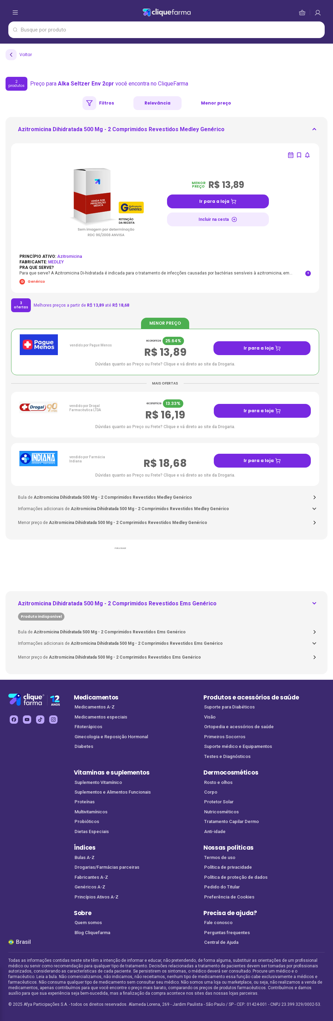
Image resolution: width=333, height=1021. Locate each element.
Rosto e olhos (218, 782)
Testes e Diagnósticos (227, 756)
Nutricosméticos (221, 811)
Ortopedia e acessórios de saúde (239, 726)
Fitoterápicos (88, 726)
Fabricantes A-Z (91, 877)
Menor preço (216, 103)
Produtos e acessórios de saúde (251, 697)
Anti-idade (215, 831)
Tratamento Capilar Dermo (231, 821)
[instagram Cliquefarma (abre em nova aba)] (53, 719)
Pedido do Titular (222, 886)
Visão (210, 717)
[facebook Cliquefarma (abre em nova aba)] (13, 719)
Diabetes (84, 746)
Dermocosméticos (230, 772)
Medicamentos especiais (101, 717)
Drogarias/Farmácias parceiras (107, 867)
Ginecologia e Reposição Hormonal (111, 736)
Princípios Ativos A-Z (97, 897)
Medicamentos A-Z (95, 707)
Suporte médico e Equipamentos (238, 746)
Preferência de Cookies (229, 897)
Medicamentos (96, 697)
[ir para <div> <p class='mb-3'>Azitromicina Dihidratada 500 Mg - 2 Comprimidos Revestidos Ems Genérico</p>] (117, 610)
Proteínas (85, 801)
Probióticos (87, 821)
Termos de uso (219, 857)
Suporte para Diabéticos (229, 707)
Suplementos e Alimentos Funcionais (113, 792)
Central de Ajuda (221, 942)
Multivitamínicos (91, 811)
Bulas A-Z (85, 857)
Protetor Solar (219, 801)
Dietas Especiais (92, 831)
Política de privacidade (228, 867)
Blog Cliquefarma (92, 932)
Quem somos (88, 922)
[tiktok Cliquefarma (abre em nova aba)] (40, 719)
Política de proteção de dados (236, 877)
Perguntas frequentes (227, 932)
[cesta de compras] (317, 12)
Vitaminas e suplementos (112, 772)
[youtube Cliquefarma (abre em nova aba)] (27, 719)
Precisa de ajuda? (230, 913)
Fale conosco (218, 922)
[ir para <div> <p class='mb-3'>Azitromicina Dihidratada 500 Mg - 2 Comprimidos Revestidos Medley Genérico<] (121, 131)
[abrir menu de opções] (15, 12)
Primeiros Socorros (224, 736)
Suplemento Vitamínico (98, 782)
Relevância (157, 103)
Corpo (210, 792)
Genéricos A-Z (90, 886)
